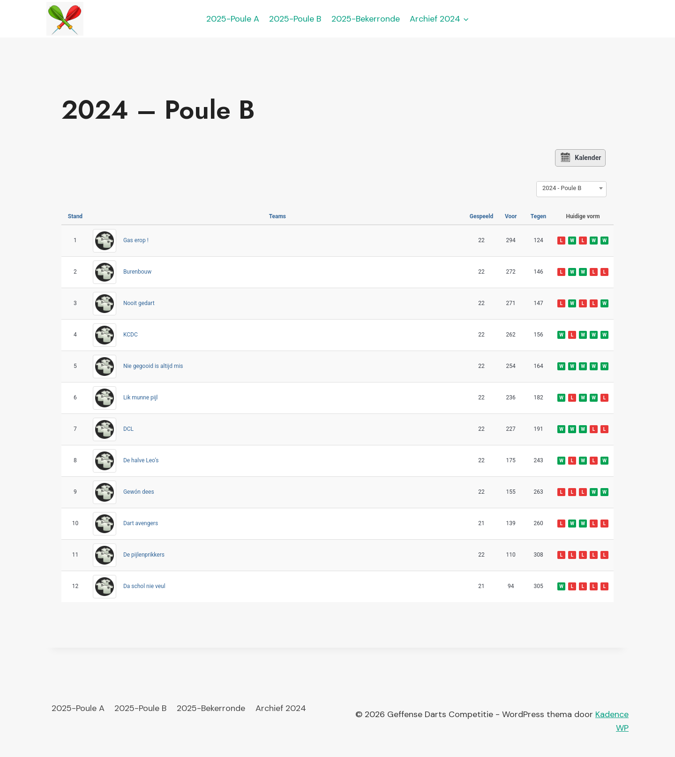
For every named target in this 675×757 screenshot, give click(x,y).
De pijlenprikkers (144, 554)
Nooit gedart (139, 303)
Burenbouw (137, 271)
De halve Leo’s (141, 460)
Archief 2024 (280, 708)
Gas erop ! (136, 240)
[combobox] (571, 187)
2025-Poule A (232, 18)
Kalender (580, 157)
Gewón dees (138, 492)
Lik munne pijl (140, 397)
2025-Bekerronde (365, 18)
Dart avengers (140, 523)
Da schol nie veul (144, 586)
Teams (277, 216)
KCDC (130, 334)
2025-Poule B (295, 18)
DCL (128, 429)
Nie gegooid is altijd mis (153, 366)
